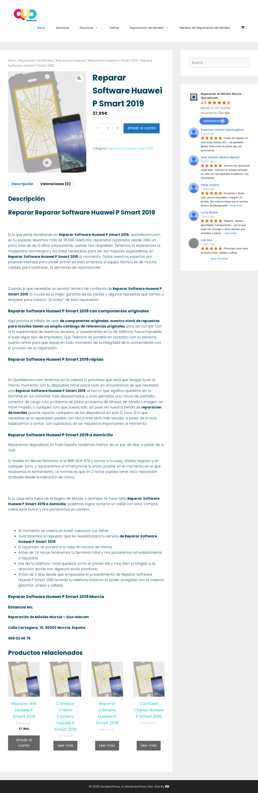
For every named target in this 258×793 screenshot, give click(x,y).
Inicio (41, 28)
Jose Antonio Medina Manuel (220, 157)
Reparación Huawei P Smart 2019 (112, 60)
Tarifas (114, 28)
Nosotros (91, 28)
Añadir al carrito (142, 128)
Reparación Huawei (70, 60)
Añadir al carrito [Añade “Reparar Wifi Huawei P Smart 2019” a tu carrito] (24, 743)
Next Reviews (219, 258)
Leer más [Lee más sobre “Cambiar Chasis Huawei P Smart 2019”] (149, 745)
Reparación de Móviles (152, 28)
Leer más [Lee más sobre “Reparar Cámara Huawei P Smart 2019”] (107, 745)
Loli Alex (206, 240)
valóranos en (214, 121)
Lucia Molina (209, 212)
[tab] (22, 184)
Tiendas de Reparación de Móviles (204, 28)
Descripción (22, 183)
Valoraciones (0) (55, 183)
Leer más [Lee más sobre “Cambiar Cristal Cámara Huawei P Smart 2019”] (65, 745)
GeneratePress (135, 786)
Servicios (62, 28)
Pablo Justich (210, 185)
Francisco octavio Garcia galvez (222, 129)
